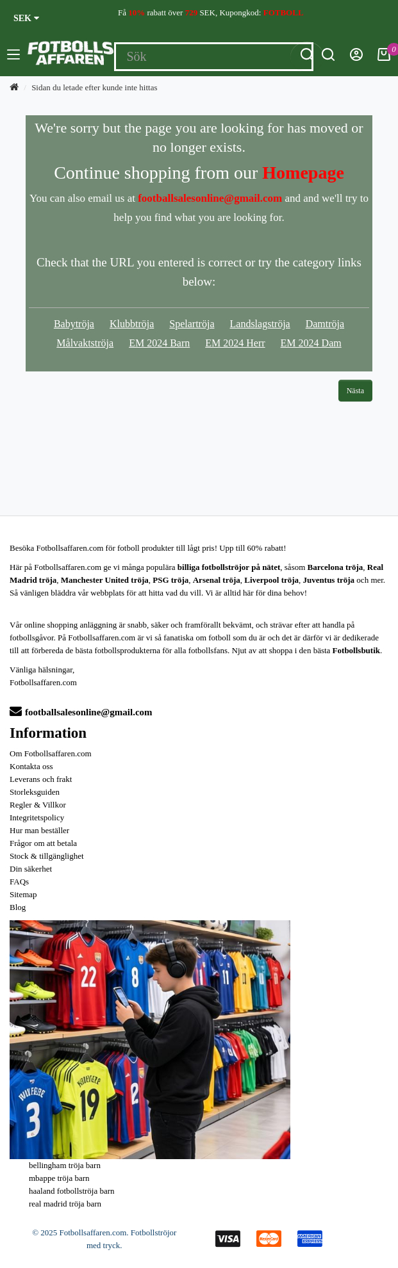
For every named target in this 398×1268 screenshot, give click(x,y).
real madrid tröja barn (65, 1203)
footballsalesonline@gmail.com (81, 712)
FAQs (19, 881)
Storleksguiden (35, 792)
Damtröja (325, 323)
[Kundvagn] (383, 58)
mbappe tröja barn (59, 1178)
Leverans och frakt (41, 779)
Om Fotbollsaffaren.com (51, 753)
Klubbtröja (132, 323)
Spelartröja (191, 323)
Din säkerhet (31, 869)
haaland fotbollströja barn (72, 1191)
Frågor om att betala (43, 843)
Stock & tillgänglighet (47, 856)
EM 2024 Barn (159, 342)
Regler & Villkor (38, 804)
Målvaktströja (84, 342)
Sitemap (23, 894)
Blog (18, 907)
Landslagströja (260, 323)
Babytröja (74, 323)
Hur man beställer (39, 830)
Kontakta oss (31, 766)
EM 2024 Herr (235, 342)
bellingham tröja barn (65, 1165)
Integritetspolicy (37, 817)
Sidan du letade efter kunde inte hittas (94, 87)
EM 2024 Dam (311, 342)
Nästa (355, 390)
